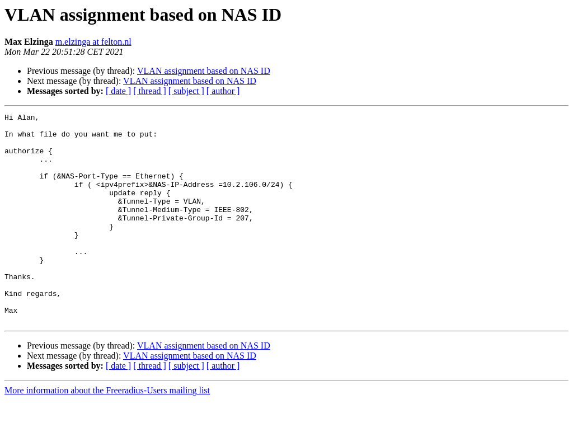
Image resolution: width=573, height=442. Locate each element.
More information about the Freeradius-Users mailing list (107, 432)
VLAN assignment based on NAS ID (203, 71)
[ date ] (118, 91)
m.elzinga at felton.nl (93, 41)
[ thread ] (149, 91)
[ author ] (223, 91)
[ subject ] (186, 91)
